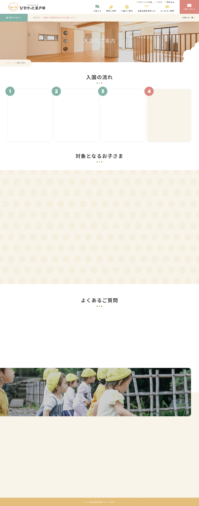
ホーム (9, 63)
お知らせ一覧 (187, 17)
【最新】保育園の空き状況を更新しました (59, 17)
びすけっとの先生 (145, 2)
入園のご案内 (127, 8)
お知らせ (97, 8)
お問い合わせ (189, 7)
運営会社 (170, 2)
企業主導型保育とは (146, 8)
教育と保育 (111, 8)
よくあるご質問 (167, 8)
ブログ (160, 2)
